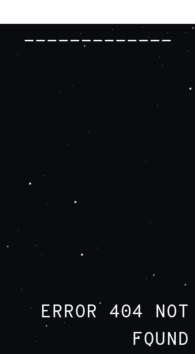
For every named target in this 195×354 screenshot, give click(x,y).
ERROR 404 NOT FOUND (114, 326)
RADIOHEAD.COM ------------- (97, 27)
